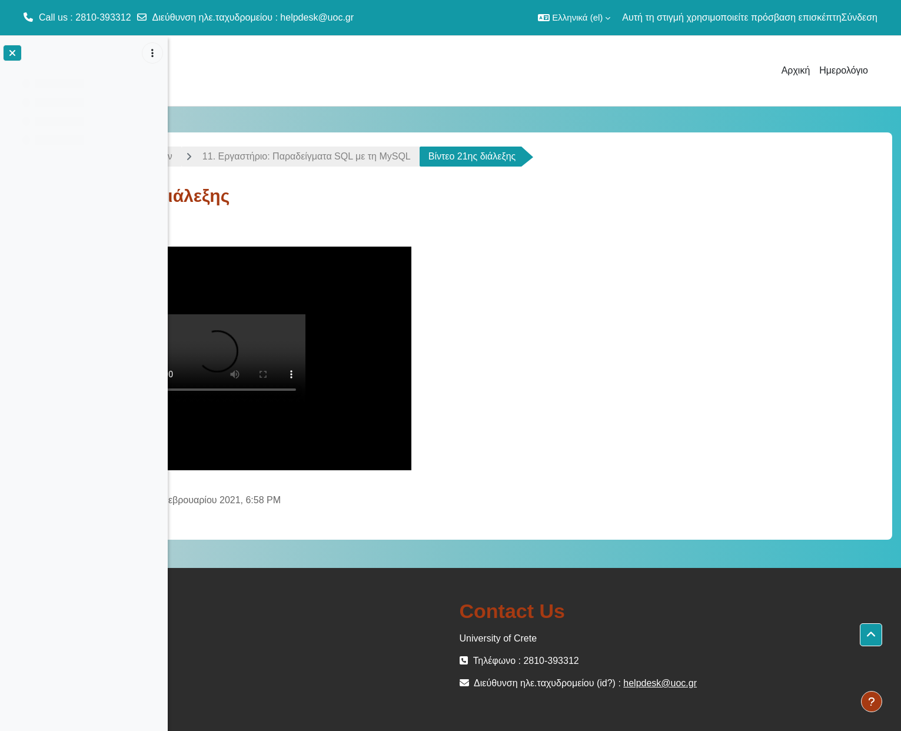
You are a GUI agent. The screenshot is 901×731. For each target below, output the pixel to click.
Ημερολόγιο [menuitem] (843, 70)
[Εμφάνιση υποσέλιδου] (871, 701)
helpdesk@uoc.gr (317, 17)
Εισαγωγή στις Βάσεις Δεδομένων (260, 156)
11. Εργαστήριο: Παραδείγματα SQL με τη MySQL (465, 156)
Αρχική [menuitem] (796, 70)
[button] (574, 17)
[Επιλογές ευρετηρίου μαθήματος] (152, 53)
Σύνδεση (859, 17)
